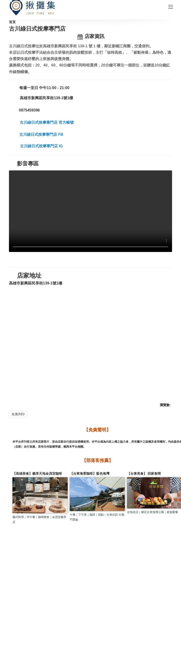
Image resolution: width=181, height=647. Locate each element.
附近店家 (134, 599)
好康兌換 (46, 599)
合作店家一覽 (46, 27)
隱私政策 (31, 620)
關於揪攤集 (31, 614)
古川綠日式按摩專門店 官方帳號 (73, 156)
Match (146, 639)
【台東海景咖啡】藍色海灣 (60, 491)
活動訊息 (17, 599)
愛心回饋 (164, 599)
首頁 (28, 27)
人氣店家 (75, 599)
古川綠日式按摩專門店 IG (67, 176)
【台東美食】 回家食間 (91, 491)
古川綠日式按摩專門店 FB (67, 166)
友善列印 (40, 406)
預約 (100, 599)
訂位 (109, 599)
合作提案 (61, 614)
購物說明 (105, 614)
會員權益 (134, 614)
